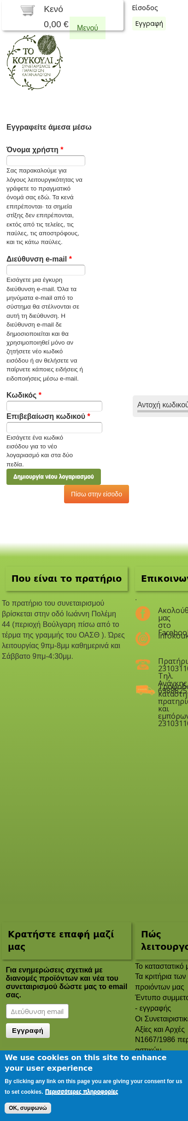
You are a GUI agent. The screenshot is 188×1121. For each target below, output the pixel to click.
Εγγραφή (149, 23)
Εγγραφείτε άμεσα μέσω (49, 127)
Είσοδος (145, 7)
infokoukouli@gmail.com (166, 636)
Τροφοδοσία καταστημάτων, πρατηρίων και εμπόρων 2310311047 (166, 690)
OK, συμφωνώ (28, 1108)
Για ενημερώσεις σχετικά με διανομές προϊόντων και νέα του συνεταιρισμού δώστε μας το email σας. (67, 982)
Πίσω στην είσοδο (96, 494)
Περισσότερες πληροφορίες (81, 1091)
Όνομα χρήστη (34, 150)
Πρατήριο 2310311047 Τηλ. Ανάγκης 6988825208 (166, 665)
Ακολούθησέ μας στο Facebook (166, 614)
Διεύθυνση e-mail (39, 259)
